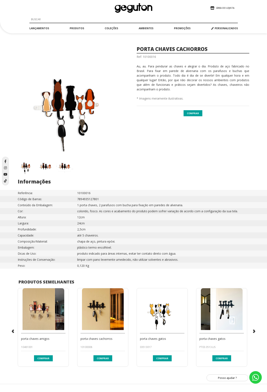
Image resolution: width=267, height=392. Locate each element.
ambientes (146, 28)
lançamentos (39, 28)
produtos (77, 28)
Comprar (193, 113)
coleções (111, 28)
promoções (182, 28)
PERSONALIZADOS (224, 28)
